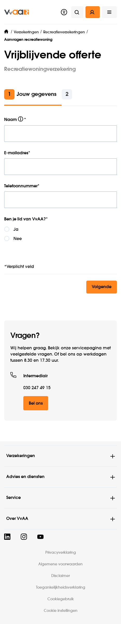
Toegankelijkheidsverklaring (60, 587)
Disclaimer (60, 576)
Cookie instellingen (60, 611)
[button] (109, 12)
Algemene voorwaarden (60, 564)
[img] (16, 12)
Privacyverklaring (60, 552)
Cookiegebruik (60, 599)
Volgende (101, 287)
